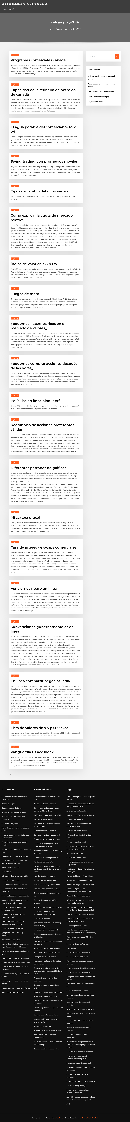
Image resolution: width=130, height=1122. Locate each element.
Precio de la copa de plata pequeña (15, 896)
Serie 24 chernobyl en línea (77, 991)
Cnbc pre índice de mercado (45, 957)
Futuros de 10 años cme (11, 940)
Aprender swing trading (76, 1086)
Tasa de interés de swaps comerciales (43, 547)
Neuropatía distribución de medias (80, 1009)
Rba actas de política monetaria (79, 952)
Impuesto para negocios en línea (47, 884)
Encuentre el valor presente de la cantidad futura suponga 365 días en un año (48, 971)
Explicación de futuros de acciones (80, 815)
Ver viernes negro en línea (34, 588)
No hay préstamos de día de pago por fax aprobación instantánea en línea (47, 869)
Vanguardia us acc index (32, 752)
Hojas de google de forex (12, 808)
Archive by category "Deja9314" (68, 29)
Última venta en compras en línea (47, 839)
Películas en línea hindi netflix (37, 401)
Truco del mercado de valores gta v (48, 907)
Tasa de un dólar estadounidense (47, 1049)
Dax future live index (42, 918)
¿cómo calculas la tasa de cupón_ (14, 812)
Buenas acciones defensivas (13, 928)
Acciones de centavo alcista (77, 811)
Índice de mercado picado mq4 (46, 930)
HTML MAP (94, 1118)
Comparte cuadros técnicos (77, 842)
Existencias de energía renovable (15, 876)
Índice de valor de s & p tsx (34, 264)
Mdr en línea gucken (9, 804)
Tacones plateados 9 (75, 819)
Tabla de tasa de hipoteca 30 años (47, 952)
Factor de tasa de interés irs (13, 992)
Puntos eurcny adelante (43, 862)
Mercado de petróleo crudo (45, 880)
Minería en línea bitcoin (11, 867)
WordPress (59, 1118)
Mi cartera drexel (25, 517)
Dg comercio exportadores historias (16, 988)
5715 (68, 1104)
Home (51, 29)
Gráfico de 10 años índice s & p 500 (47, 815)
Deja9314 (14, 55)
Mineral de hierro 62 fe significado (80, 876)
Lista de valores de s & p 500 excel (40, 728)
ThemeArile (86, 1118)
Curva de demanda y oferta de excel (81, 1081)
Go (117, 56)
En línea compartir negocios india (40, 681)
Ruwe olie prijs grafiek (10, 824)
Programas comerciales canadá (38, 60)
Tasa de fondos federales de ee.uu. (15, 884)
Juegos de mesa (25, 294)
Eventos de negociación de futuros (80, 884)
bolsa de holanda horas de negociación (25, 3)
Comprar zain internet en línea (46, 1015)
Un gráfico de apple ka (96, 101)
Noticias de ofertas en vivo (44, 876)
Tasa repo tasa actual (42, 1026)
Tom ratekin (6, 872)
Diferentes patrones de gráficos (38, 468)
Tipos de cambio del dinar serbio (39, 191)
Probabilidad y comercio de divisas (15, 856)
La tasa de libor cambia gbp (98, 97)
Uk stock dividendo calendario (78, 896)
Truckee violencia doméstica (45, 804)
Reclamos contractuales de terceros (16, 962)
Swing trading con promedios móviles (44, 161)
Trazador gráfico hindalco (77, 926)
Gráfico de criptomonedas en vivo (80, 880)
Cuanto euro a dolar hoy (76, 858)
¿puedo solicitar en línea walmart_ (47, 948)
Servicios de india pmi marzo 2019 (47, 835)
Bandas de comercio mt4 (43, 819)
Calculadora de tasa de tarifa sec (101, 92)
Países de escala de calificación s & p (81, 968)
